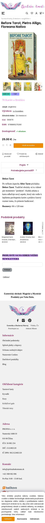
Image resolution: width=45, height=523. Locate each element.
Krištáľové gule (8, 403)
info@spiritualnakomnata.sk (13, 469)
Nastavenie (22, 519)
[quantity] (6, 145)
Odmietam (34, 519)
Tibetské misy (7, 408)
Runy (4, 399)
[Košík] (42, 13)
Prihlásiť (7, 270)
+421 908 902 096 (9, 474)
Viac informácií (18, 514)
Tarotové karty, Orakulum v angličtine (15, 19)
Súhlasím (8, 519)
